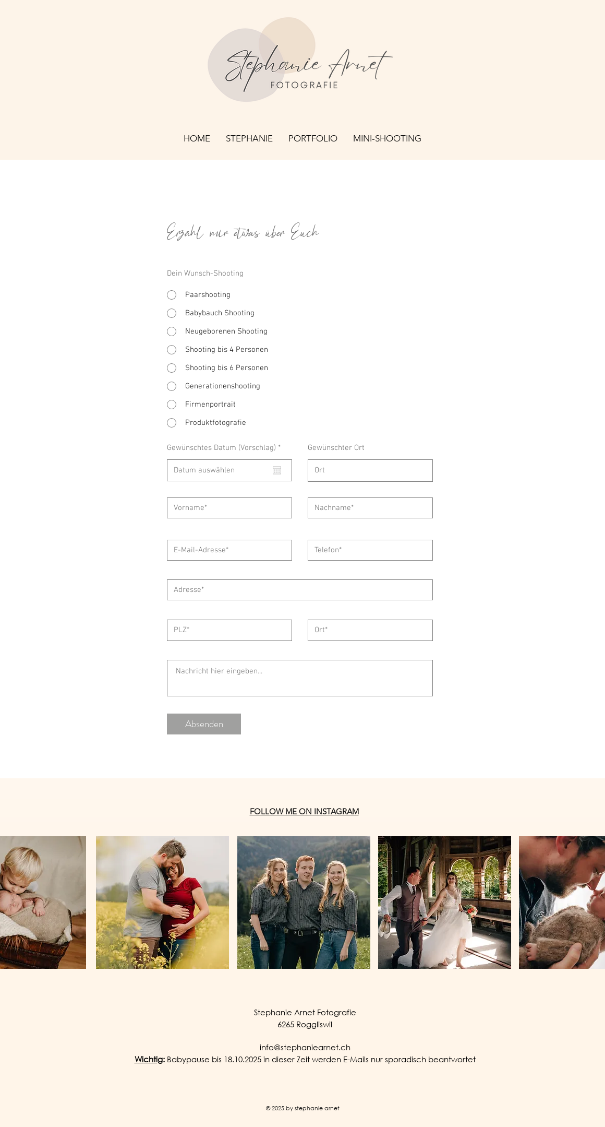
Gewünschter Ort (336, 448)
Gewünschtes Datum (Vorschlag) (225, 448)
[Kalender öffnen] (277, 470)
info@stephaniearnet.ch (305, 1047)
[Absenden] (204, 724)
